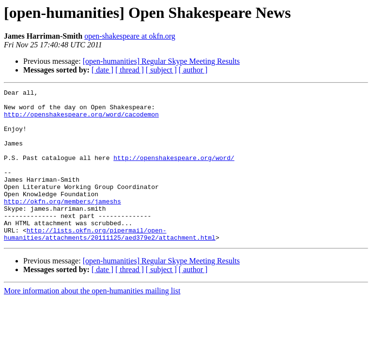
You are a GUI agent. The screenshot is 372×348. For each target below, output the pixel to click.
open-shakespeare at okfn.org (129, 36)
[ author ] (193, 70)
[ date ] (102, 70)
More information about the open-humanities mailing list (92, 321)
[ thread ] (129, 70)
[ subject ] (161, 70)
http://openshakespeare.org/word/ (173, 172)
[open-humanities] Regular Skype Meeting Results (161, 61)
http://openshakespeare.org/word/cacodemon (81, 120)
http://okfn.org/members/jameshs (62, 224)
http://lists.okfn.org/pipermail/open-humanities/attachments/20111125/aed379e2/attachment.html (110, 263)
